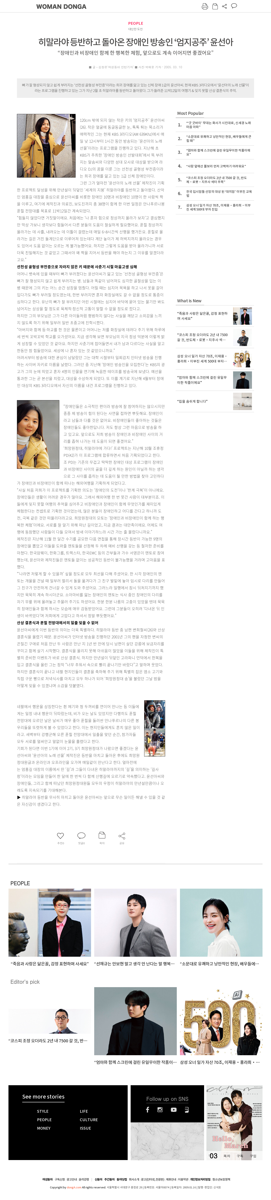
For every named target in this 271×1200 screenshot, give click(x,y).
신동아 (98, 1179)
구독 (239, 1155)
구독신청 (60, 1179)
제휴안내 (171, 1179)
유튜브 (174, 1109)
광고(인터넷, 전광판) (152, 1179)
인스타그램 (160, 1109)
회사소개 (134, 1179)
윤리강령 (84, 1179)
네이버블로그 (187, 1109)
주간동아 (109, 1179)
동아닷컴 (122, 1179)
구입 (253, 1155)
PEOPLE (135, 23)
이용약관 (183, 1179)
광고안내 (72, 1179)
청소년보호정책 (221, 1179)
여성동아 (47, 1179)
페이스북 (147, 1109)
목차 (226, 1155)
